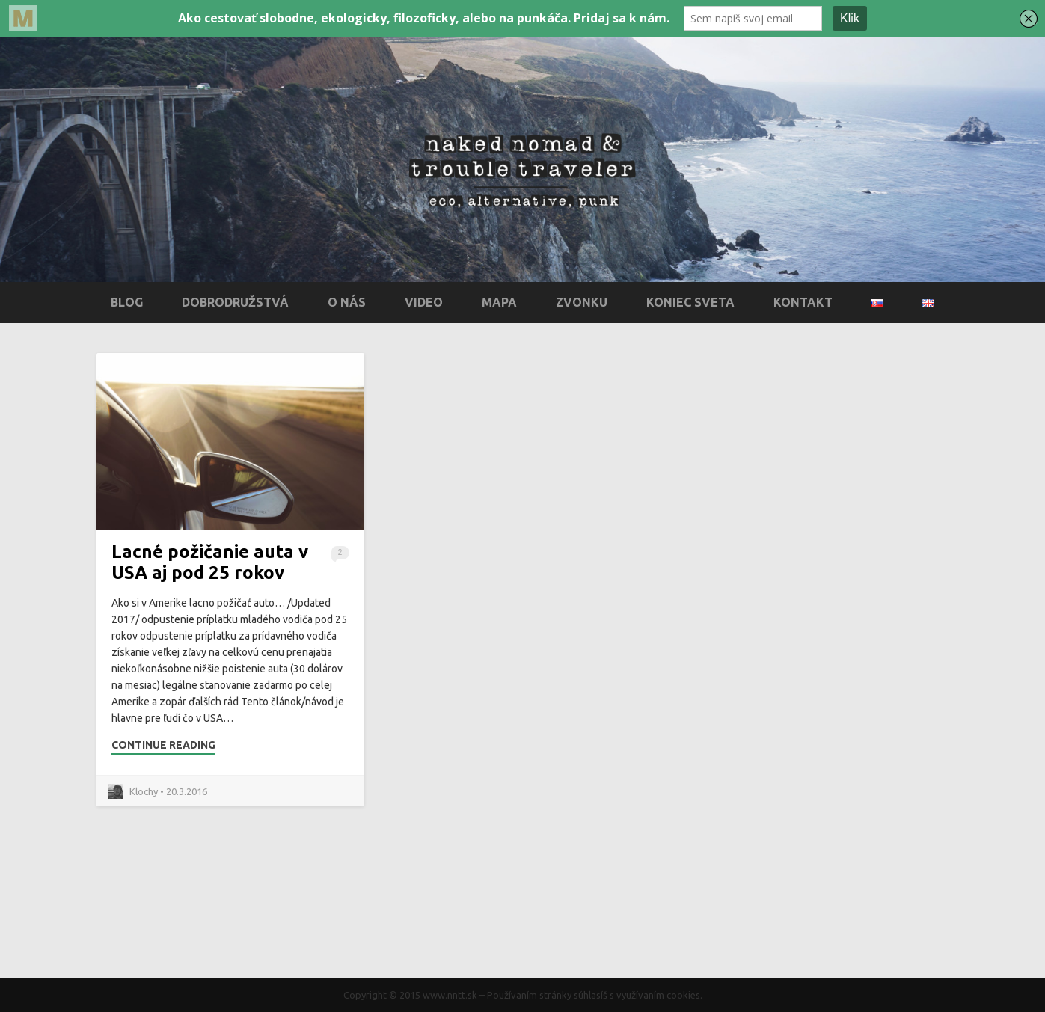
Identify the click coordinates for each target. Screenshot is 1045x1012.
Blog (127, 302)
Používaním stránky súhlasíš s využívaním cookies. (594, 995)
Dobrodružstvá (235, 302)
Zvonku (581, 302)
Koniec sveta (690, 302)
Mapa (499, 302)
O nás (347, 302)
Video (424, 302)
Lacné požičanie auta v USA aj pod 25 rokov (209, 562)
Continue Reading (163, 745)
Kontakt (803, 302)
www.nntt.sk (450, 995)
